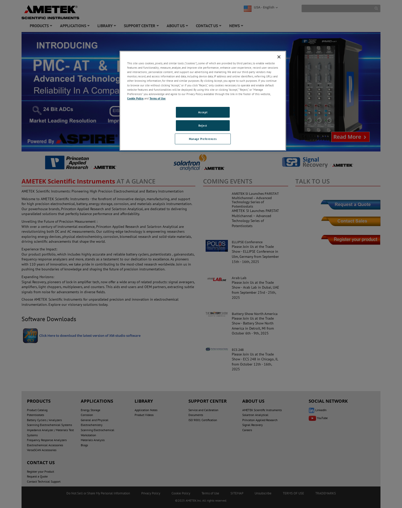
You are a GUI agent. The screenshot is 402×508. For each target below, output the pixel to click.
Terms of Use (157, 98)
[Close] (279, 57)
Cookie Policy (135, 98)
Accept (202, 112)
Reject (202, 125)
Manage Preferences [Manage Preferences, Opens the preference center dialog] (203, 139)
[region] (202, 100)
